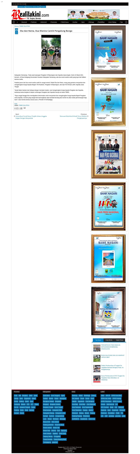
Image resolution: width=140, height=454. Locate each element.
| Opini (78, 22)
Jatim (21, 398)
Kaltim (27, 401)
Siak (58, 430)
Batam (56, 398)
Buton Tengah (59, 407)
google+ (123, 4)
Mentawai (55, 419)
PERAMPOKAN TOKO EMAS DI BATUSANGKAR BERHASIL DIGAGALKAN (110, 347)
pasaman (54, 442)
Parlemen (104, 413)
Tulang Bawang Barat (60, 439)
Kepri (31, 401)
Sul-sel (16, 407)
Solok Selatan (47, 433)
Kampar (45, 416)
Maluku (23, 404)
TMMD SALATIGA (24, 105)
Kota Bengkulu (90, 401)
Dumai (87, 398)
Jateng (16, 398)
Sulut (26, 410)
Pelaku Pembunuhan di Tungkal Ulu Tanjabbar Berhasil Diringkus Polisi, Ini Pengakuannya (112, 367)
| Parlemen (29, 22)
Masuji (49, 419)
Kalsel (16, 401)
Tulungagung (47, 442)
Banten (51, 398)
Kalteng (21, 401)
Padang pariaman (48, 425)
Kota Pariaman (76, 407)
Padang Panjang (77, 416)
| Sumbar (69, 22)
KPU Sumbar (105, 407)
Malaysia (121, 407)
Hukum (103, 404)
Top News (98, 340)
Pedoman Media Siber (33, 6)
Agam (63, 395)
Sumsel (16, 413)
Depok (82, 398)
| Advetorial (38, 22)
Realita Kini (61, 447)
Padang (92, 413)
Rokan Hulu (46, 430)
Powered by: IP (70, 452)
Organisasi (115, 410)
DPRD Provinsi (117, 401)
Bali (20, 395)
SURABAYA (75, 419)
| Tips (116, 22)
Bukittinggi (87, 395)
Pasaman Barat (59, 425)
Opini (109, 410)
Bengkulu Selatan (55, 404)
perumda (118, 416)
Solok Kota (92, 419)
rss (125, 4)
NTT (32, 404)
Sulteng (16, 410)
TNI (122, 413)
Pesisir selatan (47, 427)
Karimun (51, 416)
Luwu (44, 419)
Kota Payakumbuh (87, 407)
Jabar (30, 395)
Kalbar (34, 398)
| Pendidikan (96, 22)
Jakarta (74, 401)
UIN (102, 416)
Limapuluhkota (59, 416)
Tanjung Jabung (47, 436)
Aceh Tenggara (55, 395)
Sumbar (31, 410)
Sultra (21, 410)
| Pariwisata (48, 22)
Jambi (35, 395)
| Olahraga (86, 22)
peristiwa (111, 416)
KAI (116, 404)
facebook (120, 4)
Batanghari (63, 398)
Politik (117, 413)
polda (123, 416)
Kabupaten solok (60, 413)
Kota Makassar (91, 404)
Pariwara (122, 410)
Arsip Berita (109, 340)
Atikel (102, 395)
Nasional (103, 410)
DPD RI (108, 395)
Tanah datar (62, 433)
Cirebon (93, 395)
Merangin (62, 419)
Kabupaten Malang (48, 413)
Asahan (45, 398)
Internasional (110, 404)
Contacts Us (21, 6)
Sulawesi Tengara (25, 407)
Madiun (91, 410)
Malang (81, 413)
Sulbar (33, 407)
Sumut (22, 413)
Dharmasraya (47, 410)
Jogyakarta (27, 398)
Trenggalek (57, 436)
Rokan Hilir (56, 427)
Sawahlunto (83, 419)
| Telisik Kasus (60, 22)
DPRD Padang (117, 398)
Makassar (75, 413)
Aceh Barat (46, 395)
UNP (106, 416)
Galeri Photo (119, 340)
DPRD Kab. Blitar (106, 398)
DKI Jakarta (75, 398)
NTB (28, 404)
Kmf (116, 407)
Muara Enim (46, 422)
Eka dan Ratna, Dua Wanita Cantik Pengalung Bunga (46, 30)
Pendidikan (111, 413)
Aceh (15, 395)
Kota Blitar (82, 404)
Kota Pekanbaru (76, 410)
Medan (87, 413)
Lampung (17, 404)
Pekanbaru (86, 416)
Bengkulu (25, 395)
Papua (36, 404)
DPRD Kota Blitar (116, 395)
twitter (117, 4)
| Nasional (19, 22)
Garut (92, 398)
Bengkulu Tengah (48, 407)
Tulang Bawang (47, 439)
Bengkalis (58, 401)
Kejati (111, 407)
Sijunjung (63, 430)
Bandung (74, 395)
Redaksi (43, 6)
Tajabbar (55, 433)
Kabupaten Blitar (57, 410)
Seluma (53, 430)
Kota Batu (75, 404)
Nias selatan (55, 422)
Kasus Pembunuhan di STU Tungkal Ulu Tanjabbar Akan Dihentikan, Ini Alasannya (113, 378)
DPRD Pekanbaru (106, 401)
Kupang (85, 410)
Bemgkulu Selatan (48, 401)
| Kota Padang (107, 22)
